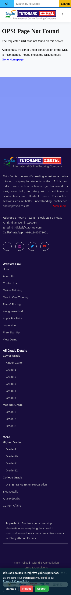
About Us (9, 276)
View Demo (10, 339)
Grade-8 (11, 426)
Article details (11, 498)
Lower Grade (11, 355)
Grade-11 (12, 463)
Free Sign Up (11, 332)
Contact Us (10, 283)
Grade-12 (12, 470)
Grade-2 (11, 376)
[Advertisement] (35, 112)
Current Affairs (12, 505)
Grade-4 (11, 390)
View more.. (60, 206)
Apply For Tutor (12, 318)
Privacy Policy (19, 562)
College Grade (12, 477)
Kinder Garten (14, 362)
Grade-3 (11, 383)
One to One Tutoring (16, 297)
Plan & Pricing (12, 304)
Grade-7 (11, 418)
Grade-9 (11, 449)
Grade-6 (11, 411)
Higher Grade (12, 442)
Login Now (9, 325)
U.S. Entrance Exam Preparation (26, 484)
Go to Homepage (12, 59)
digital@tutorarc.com (29, 227)
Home (6, 269)
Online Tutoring (12, 290)
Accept (41, 588)
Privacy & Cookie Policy (16, 581)
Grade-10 (12, 456)
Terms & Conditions (35, 567)
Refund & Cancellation (45, 562)
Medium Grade (13, 404)
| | (35, 565)
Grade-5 (11, 397)
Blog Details (10, 491)
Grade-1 (11, 369)
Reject (26, 588)
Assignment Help (13, 311)
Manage (10, 588)
